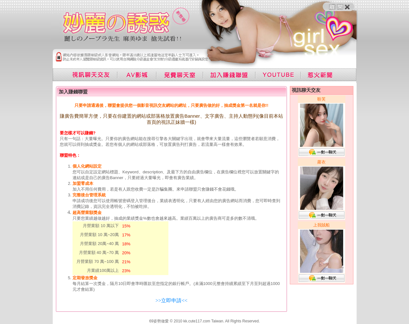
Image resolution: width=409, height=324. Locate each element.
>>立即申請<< (171, 300)
